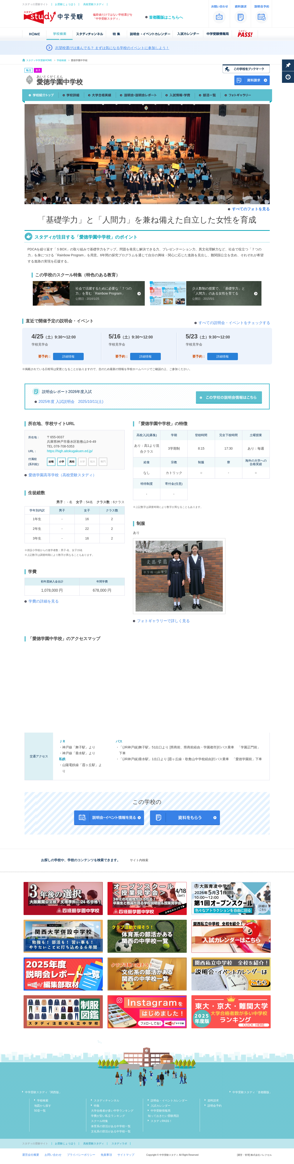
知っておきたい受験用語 (163, 1116)
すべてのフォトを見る (251, 209)
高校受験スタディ (93, 4)
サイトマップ (125, 1154)
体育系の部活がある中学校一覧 (111, 1126)
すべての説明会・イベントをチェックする (234, 323)
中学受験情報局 (160, 1110)
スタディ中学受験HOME (39, 60)
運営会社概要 (30, 1154)
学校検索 (61, 60)
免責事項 (106, 1154)
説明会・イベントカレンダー (169, 1100)
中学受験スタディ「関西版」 (43, 1092)
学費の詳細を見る (44, 601)
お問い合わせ (53, 1154)
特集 (96, 1105)
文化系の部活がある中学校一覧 (111, 1131)
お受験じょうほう (65, 4)
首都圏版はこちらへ (166, 17)
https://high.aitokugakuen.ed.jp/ (70, 451)
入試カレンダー (160, 1105)
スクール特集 (99, 1121)
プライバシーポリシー (81, 1154)
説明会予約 (214, 1105)
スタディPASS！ (161, 1121)
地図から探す (42, 1105)
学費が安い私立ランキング (108, 1116)
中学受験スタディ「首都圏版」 (252, 1092)
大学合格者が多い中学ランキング (112, 1110)
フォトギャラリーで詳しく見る (163, 621)
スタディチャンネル (106, 1100)
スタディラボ (119, 1143)
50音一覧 (40, 1110)
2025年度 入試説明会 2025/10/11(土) (71, 402)
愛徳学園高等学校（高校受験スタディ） (62, 475)
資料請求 (213, 1100)
